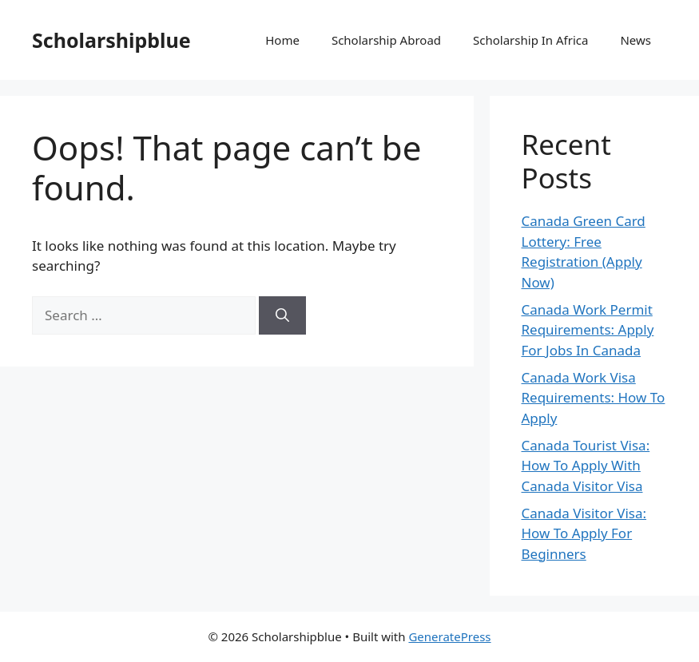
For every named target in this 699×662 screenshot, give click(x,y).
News (635, 40)
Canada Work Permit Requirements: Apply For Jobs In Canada (588, 329)
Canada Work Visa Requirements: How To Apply (593, 397)
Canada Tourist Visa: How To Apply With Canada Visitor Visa (586, 465)
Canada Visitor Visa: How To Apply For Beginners (584, 533)
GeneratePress (449, 636)
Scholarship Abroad (386, 40)
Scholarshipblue (111, 40)
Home (282, 40)
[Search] (282, 315)
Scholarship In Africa (530, 40)
